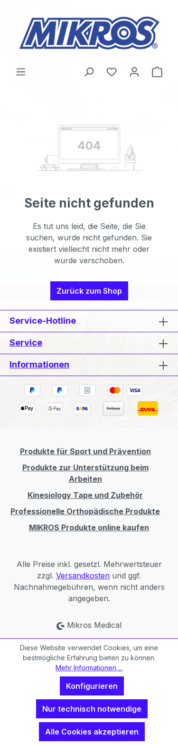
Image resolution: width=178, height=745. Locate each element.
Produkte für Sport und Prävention (85, 451)
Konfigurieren (92, 686)
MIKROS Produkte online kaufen (89, 527)
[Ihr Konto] (134, 71)
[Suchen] (88, 71)
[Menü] (20, 71)
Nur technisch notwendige (91, 709)
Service (25, 343)
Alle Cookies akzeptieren (92, 731)
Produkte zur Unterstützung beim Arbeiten (85, 473)
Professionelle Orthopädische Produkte (85, 511)
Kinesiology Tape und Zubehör (85, 495)
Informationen (39, 364)
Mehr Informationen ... (89, 668)
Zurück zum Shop (89, 291)
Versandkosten (83, 575)
